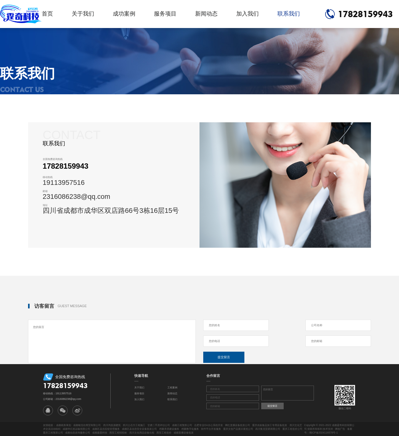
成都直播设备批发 (184, 432)
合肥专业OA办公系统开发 (208, 425)
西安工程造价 (163, 432)
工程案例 (172, 387)
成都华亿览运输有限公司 (76, 428)
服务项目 (165, 14)
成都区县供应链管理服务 (106, 428)
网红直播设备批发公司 (237, 425)
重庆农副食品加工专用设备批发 (269, 425)
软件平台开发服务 (211, 428)
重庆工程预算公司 (53, 432)
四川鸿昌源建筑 (112, 425)
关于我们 (83, 14)
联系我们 (288, 14)
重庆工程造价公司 (292, 428)
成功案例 (124, 14)
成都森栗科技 (99, 432)
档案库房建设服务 (169, 428)
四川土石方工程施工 (134, 425)
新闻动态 (206, 14)
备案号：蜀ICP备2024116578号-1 (328, 430)
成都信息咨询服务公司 (77, 432)
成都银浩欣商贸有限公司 (87, 425)
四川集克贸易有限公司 (267, 428)
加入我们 (247, 14)
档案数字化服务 (190, 428)
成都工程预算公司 (182, 425)
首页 (47, 14)
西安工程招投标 (118, 432)
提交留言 (224, 357)
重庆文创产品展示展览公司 (238, 428)
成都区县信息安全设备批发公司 (139, 428)
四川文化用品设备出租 (141, 432)
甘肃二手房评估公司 (158, 425)
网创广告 (340, 428)
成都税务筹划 (63, 425)
